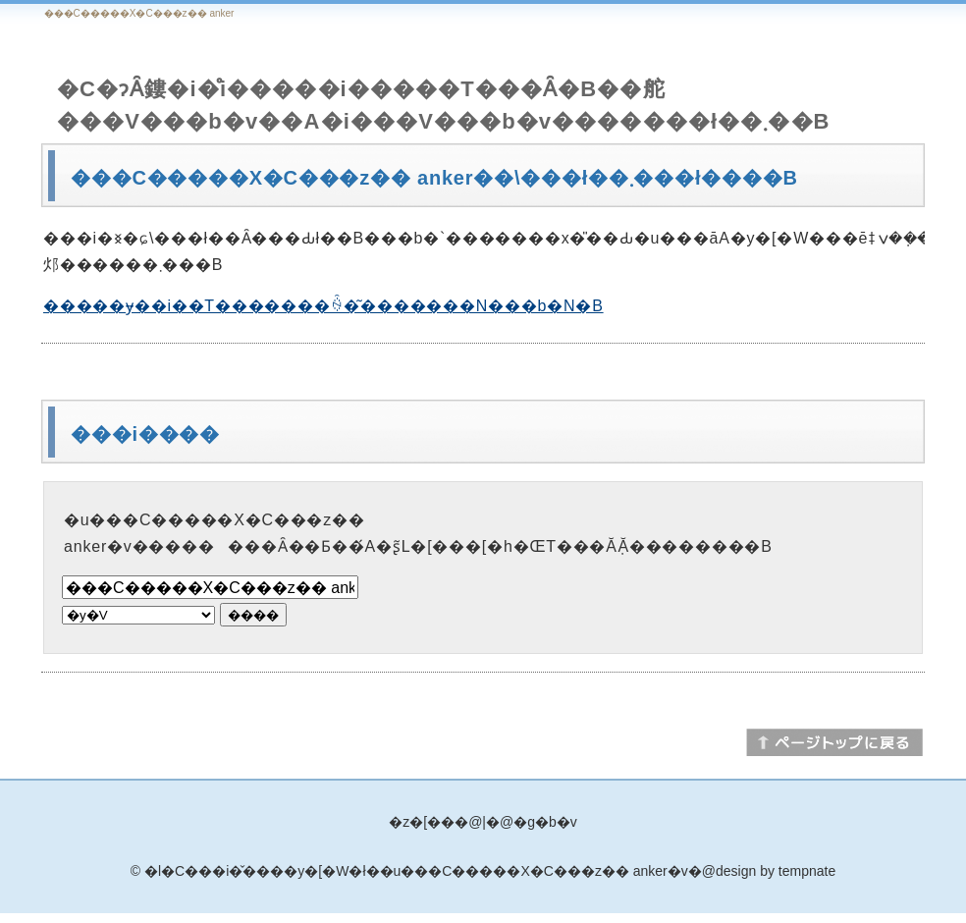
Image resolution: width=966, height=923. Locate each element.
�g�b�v (545, 822)
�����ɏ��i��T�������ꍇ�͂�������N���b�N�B (323, 306)
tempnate (806, 871)
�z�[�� (422, 822)
